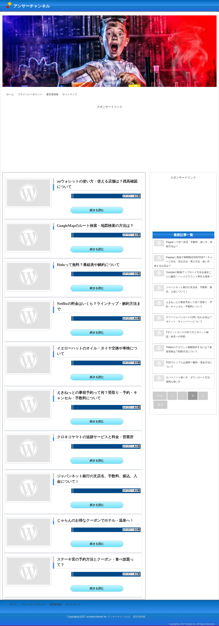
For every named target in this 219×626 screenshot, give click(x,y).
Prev (160, 395)
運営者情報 (52, 94)
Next (160, 404)
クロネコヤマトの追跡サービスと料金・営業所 (95, 437)
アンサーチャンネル (31, 6)
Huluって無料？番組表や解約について (88, 265)
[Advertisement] (109, 138)
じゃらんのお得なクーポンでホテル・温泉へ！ (95, 520)
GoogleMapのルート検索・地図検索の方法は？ (95, 226)
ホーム (10, 94)
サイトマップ (69, 94)
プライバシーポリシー (30, 94)
